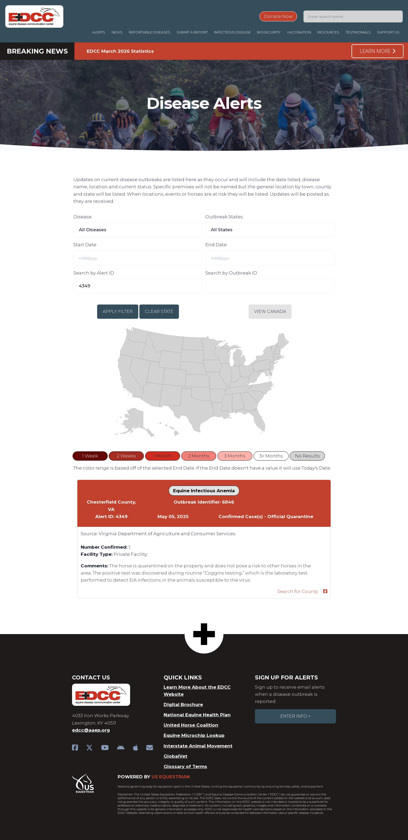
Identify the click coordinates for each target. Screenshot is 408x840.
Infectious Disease (232, 32)
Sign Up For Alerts (286, 677)
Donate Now (278, 16)
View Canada (270, 311)
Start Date (84, 244)
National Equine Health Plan (197, 714)
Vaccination (299, 32)
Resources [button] (328, 32)
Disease (82, 216)
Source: (89, 533)
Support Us (388, 32)
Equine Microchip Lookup (194, 735)
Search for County (297, 591)
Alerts (98, 32)
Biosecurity (269, 32)
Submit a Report (192, 32)
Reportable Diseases (149, 32)
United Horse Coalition (191, 725)
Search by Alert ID (93, 273)
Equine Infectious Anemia (204, 490)
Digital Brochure (183, 704)
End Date (216, 244)
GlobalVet (175, 756)
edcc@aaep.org (91, 730)
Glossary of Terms (185, 766)
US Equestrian (170, 776)
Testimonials (358, 32)
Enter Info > (295, 716)
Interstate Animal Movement (198, 746)
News (117, 32)
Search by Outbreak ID (231, 273)
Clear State (159, 311)
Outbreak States (224, 216)
